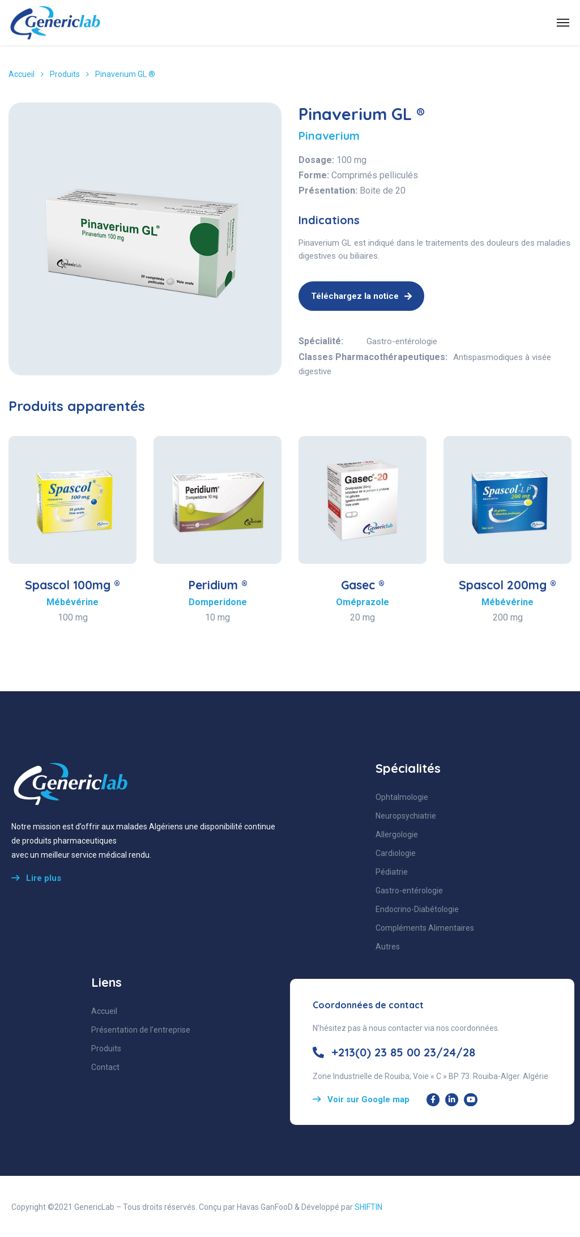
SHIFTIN (368, 1207)
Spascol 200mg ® (507, 584)
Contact (105, 1067)
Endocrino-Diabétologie (417, 909)
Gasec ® (363, 584)
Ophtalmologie (402, 797)
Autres (388, 946)
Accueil (21, 74)
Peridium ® (218, 584)
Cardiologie (396, 853)
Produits (65, 74)
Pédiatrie (392, 871)
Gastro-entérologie (401, 341)
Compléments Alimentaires (425, 927)
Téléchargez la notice (361, 296)
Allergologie (397, 834)
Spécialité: (320, 341)
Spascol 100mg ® (72, 584)
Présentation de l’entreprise (140, 1029)
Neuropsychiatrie (406, 815)
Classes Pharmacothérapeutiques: (372, 357)
